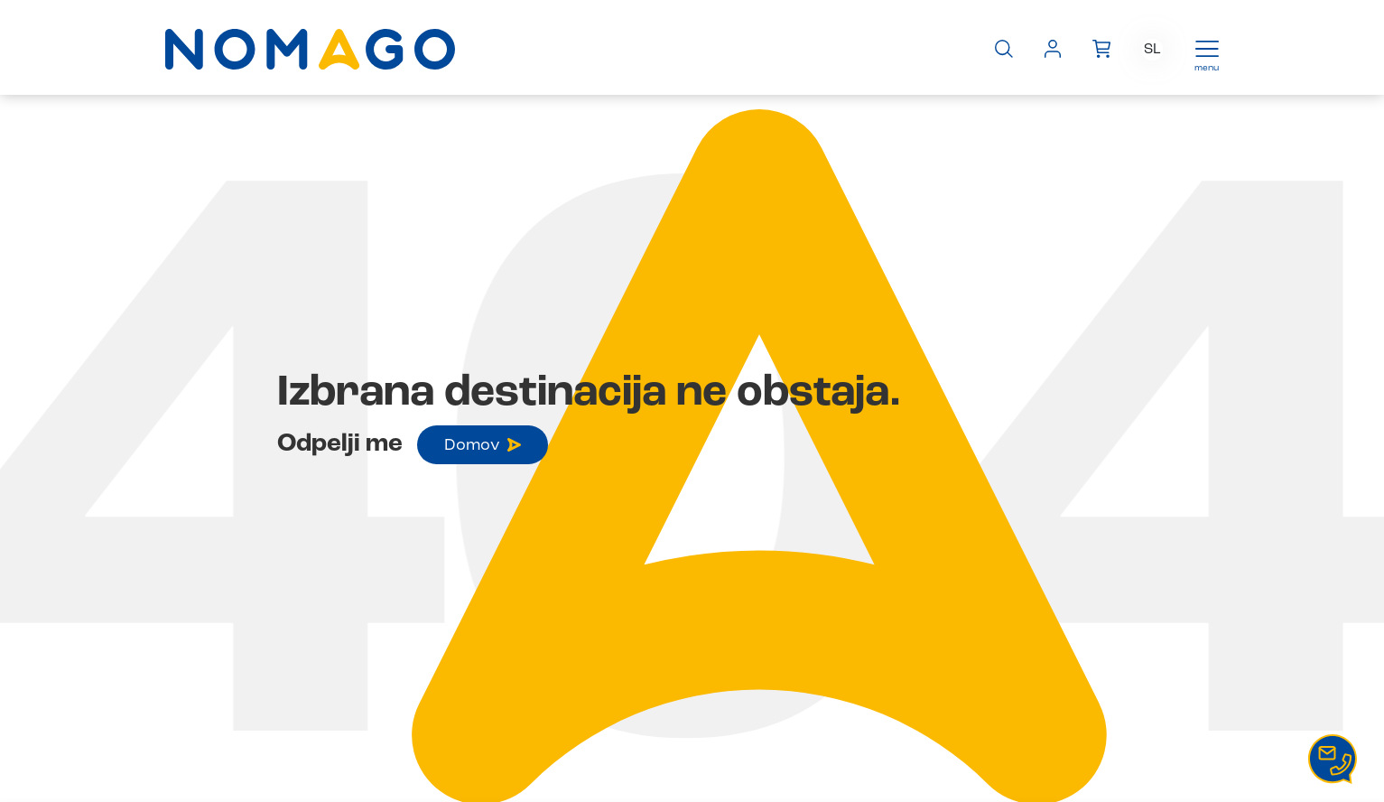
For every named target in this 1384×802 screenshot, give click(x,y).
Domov (482, 445)
